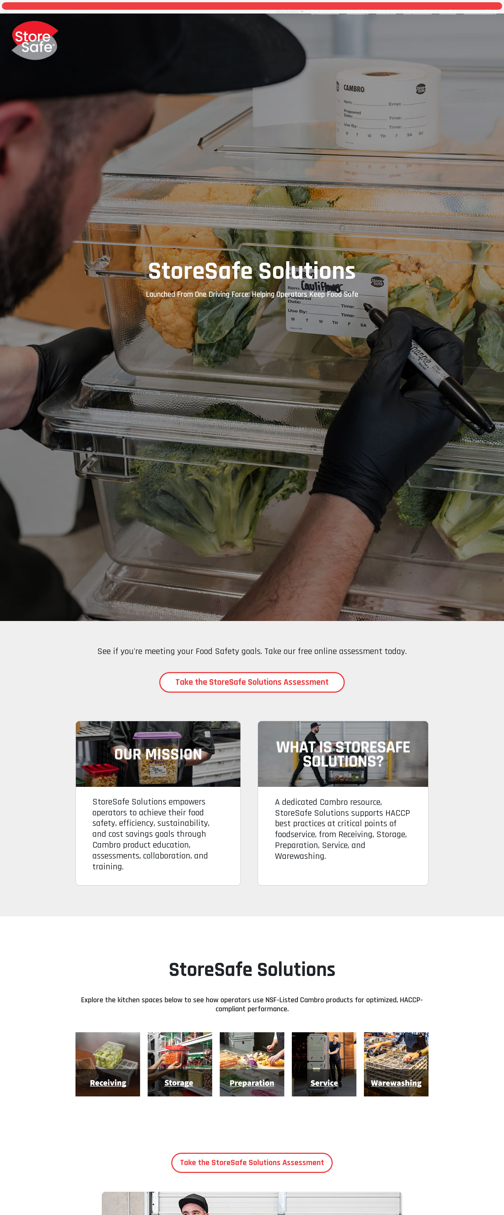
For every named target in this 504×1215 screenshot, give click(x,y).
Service (447, 12)
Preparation (417, 12)
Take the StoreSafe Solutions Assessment (252, 682)
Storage (386, 12)
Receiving (358, 12)
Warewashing (480, 12)
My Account (325, 12)
